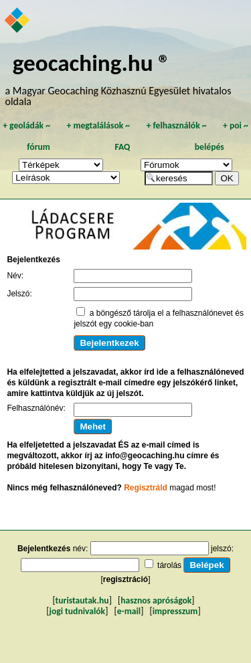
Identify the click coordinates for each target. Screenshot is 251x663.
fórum (38, 147)
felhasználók (176, 125)
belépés (209, 147)
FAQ (122, 147)
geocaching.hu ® (92, 62)
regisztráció (125, 579)
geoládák (26, 125)
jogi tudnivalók (77, 611)
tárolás (169, 565)
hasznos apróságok (155, 600)
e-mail (129, 611)
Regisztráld (145, 487)
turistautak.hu (82, 600)
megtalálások (98, 125)
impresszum (175, 611)
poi (236, 125)
